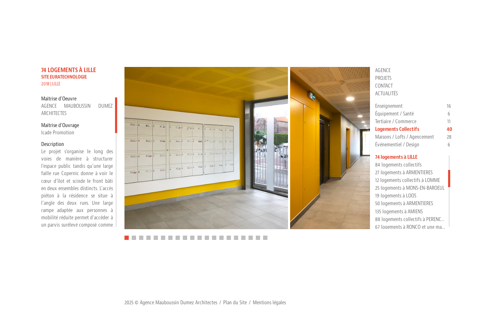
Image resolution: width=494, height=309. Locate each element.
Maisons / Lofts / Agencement (414, 137)
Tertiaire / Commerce (414, 121)
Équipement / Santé (414, 114)
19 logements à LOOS (395, 195)
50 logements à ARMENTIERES (404, 203)
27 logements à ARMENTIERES (404, 172)
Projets (383, 78)
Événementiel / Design (414, 144)
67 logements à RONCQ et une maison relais (410, 227)
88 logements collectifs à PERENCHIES (410, 219)
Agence (383, 70)
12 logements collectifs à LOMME (407, 180)
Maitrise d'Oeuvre (58, 98)
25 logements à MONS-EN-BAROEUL (410, 188)
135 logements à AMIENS (399, 211)
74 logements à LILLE (396, 157)
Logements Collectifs (414, 129)
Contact (384, 85)
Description (52, 144)
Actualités (386, 93)
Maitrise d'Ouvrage (60, 125)
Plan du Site (235, 302)
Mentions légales (269, 302)
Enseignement (414, 106)
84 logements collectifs (398, 164)
